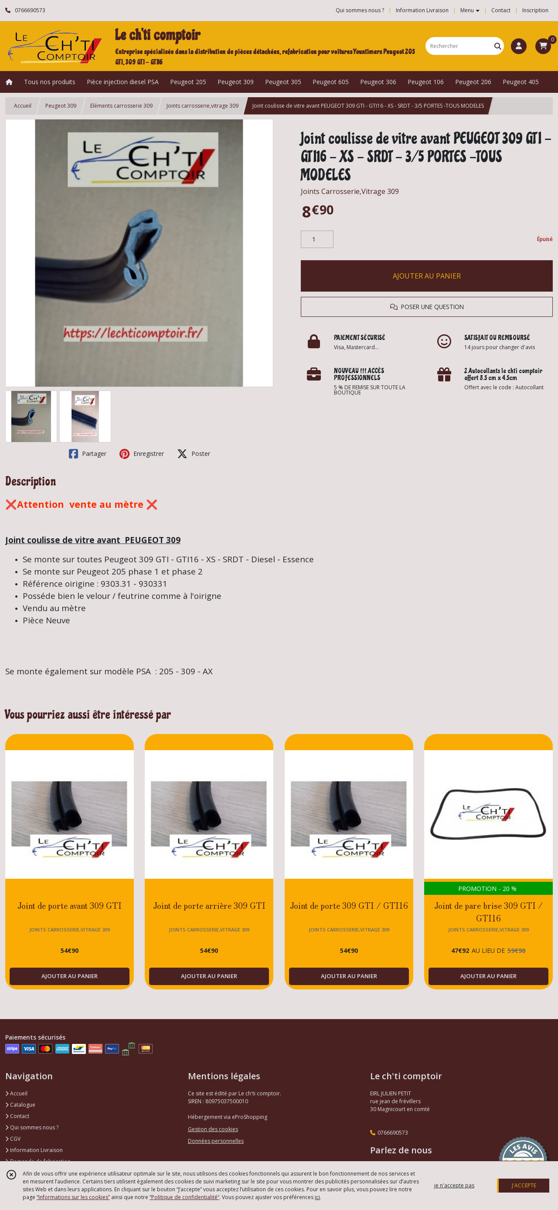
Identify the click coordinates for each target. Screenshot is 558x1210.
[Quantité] (317, 239)
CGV (12, 1138)
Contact (500, 10)
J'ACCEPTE (524, 1185)
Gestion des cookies (213, 1129)
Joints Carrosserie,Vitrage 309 (350, 191)
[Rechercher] (498, 45)
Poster (193, 454)
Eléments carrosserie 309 (121, 105)
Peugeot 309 (60, 105)
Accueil (22, 105)
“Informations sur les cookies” (73, 1197)
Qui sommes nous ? (31, 1127)
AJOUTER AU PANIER (427, 276)
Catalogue (20, 1104)
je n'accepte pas (454, 1185)
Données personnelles (216, 1141)
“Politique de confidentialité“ (184, 1197)
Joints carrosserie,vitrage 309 (202, 105)
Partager (87, 454)
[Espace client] (518, 46)
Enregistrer (141, 454)
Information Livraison (34, 1150)
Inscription (535, 10)
